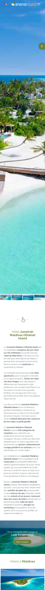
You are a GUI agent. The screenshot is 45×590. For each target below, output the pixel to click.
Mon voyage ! (22, 542)
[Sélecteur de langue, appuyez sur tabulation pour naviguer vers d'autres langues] (7, 4)
